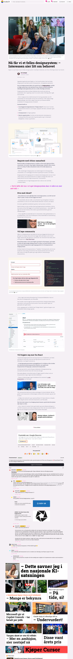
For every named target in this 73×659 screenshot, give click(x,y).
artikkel (22, 446)
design (53, 444)
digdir (33, 444)
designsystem (47, 444)
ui (30, 446)
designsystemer (39, 444)
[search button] (12, 2)
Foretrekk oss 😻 (23, 441)
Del (36, 427)
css (19, 446)
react (27, 446)
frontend (34, 446)
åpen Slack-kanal (30, 239)
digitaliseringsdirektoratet (24, 444)
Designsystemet (46, 85)
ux (38, 446)
